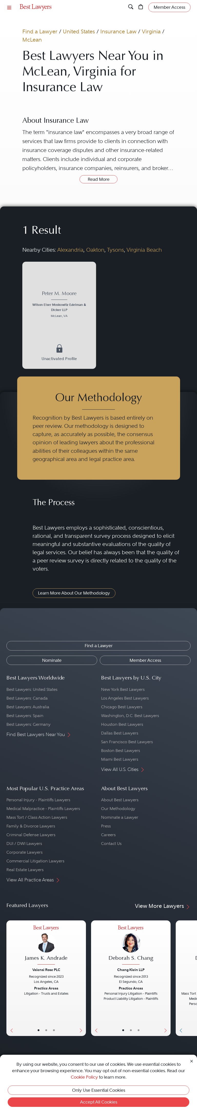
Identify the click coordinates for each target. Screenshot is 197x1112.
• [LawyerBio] (46, 1030)
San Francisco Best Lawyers (127, 741)
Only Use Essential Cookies (98, 1090)
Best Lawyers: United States (31, 689)
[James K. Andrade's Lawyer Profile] (46, 946)
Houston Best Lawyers (122, 724)
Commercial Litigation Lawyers (35, 861)
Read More (99, 179)
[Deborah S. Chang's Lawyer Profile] (130, 946)
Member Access (145, 660)
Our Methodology (118, 808)
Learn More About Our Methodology (74, 593)
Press (106, 826)
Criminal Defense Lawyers (30, 834)
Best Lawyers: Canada (27, 698)
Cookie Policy (84, 1077)
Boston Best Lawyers (120, 750)
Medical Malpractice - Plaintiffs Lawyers (43, 808)
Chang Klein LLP (130, 969)
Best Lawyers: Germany (28, 724)
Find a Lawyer (39, 31)
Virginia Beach (144, 250)
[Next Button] (82, 978)
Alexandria (70, 250)
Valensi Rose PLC (46, 969)
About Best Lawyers (120, 799)
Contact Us (111, 843)
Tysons (115, 250)
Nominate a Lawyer (119, 817)
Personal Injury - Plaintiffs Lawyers (38, 799)
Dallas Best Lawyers (119, 733)
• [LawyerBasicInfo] (38, 1030)
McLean (32, 39)
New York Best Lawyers (123, 689)
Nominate (52, 660)
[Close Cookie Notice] (191, 1060)
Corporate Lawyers (24, 852)
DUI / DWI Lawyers (24, 843)
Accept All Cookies (98, 1102)
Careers (108, 834)
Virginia (151, 31)
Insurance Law (118, 31)
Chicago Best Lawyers (121, 706)
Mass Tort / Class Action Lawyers (36, 817)
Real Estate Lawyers (25, 869)
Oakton (95, 250)
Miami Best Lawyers (119, 759)
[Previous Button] (10, 978)
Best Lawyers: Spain (24, 715)
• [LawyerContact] (54, 1030)
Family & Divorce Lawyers (30, 826)
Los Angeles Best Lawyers (125, 698)
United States (79, 31)
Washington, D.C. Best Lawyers (130, 715)
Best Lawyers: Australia (27, 706)
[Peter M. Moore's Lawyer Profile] (59, 305)
